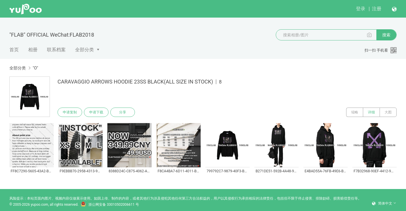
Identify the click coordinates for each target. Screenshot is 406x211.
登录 (360, 8)
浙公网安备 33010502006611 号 (110, 205)
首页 (14, 49)
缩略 (354, 112)
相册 (33, 49)
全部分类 (84, 49)
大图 (388, 112)
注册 (376, 8)
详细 (371, 112)
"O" (35, 68)
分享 (122, 112)
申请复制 (70, 112)
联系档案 (56, 49)
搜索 (386, 35)
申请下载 (96, 112)
